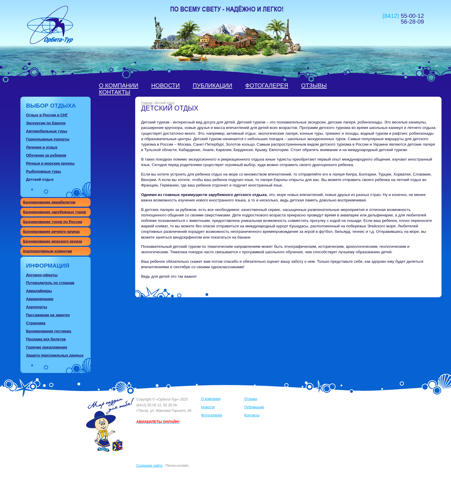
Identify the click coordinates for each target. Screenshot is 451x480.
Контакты (114, 92)
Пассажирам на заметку (48, 315)
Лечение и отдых (42, 147)
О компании (118, 85)
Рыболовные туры (43, 171)
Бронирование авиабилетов (49, 202)
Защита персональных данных (55, 355)
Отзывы (314, 85)
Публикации (212, 85)
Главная (146, 102)
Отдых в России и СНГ (47, 115)
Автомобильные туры (46, 131)
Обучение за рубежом (46, 155)
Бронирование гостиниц (48, 331)
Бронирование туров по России (52, 222)
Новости (165, 85)
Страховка (35, 323)
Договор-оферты (42, 275)
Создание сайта (149, 466)
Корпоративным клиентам (47, 251)
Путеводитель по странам (50, 283)
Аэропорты (36, 307)
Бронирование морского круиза (52, 241)
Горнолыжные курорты (48, 139)
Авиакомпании (39, 299)
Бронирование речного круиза (51, 231)
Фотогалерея (266, 85)
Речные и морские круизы (50, 163)
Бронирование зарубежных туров (54, 212)
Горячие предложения (46, 347)
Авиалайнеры (39, 291)
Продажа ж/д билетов (46, 339)
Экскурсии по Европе (46, 123)
